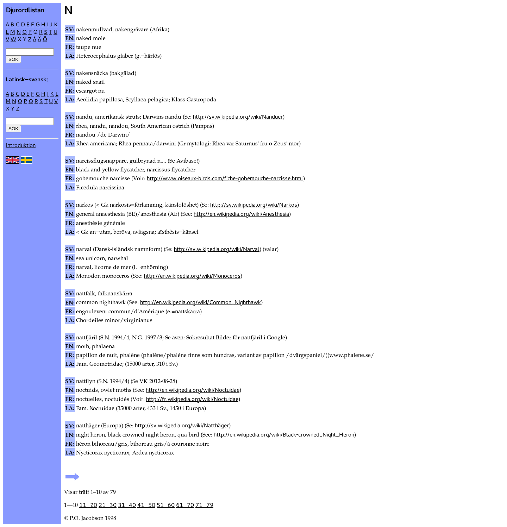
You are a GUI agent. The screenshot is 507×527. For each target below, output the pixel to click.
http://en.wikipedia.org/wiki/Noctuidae (192, 390)
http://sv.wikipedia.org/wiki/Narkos (253, 204)
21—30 (108, 505)
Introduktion (21, 145)
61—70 (185, 505)
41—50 (146, 505)
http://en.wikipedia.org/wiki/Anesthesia (241, 214)
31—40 (127, 505)
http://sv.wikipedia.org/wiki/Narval (216, 249)
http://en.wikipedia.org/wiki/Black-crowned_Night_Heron (284, 434)
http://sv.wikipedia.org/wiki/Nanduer (238, 116)
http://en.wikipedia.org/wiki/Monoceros (192, 276)
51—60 (166, 505)
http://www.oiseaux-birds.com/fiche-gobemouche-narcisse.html (225, 178)
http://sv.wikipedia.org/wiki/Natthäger (182, 425)
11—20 (88, 505)
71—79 (204, 505)
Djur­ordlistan (25, 9)
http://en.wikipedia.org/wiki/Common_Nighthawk (200, 302)
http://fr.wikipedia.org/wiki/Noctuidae (192, 399)
